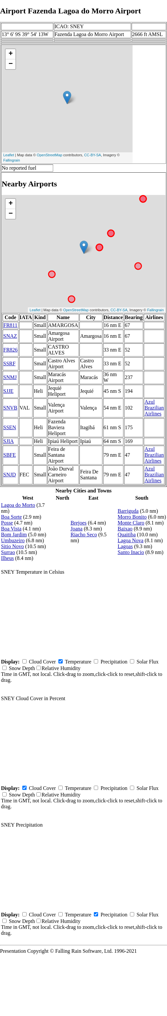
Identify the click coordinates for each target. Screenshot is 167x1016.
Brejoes (79, 523)
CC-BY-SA (92, 155)
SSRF (9, 363)
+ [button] (11, 54)
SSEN (9, 427)
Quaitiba (126, 534)
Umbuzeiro (13, 540)
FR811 (10, 325)
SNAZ (10, 336)
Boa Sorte (11, 517)
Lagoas (125, 546)
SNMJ (10, 377)
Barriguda (127, 511)
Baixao (124, 528)
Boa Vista (11, 528)
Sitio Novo (12, 546)
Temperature (78, 661)
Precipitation (113, 661)
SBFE (9, 455)
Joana (76, 528)
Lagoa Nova (130, 540)
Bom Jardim (14, 534)
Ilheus (7, 558)
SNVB (10, 408)
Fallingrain (11, 160)
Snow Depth (22, 668)
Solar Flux (147, 661)
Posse (7, 523)
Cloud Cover (42, 661)
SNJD (9, 474)
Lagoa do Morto (18, 505)
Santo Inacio (130, 552)
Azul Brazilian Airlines (154, 407)
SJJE (8, 391)
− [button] (11, 64)
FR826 (10, 350)
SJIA (8, 441)
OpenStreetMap (49, 155)
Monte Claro (130, 523)
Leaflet (8, 155)
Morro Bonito (131, 517)
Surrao (8, 552)
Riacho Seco (84, 534)
